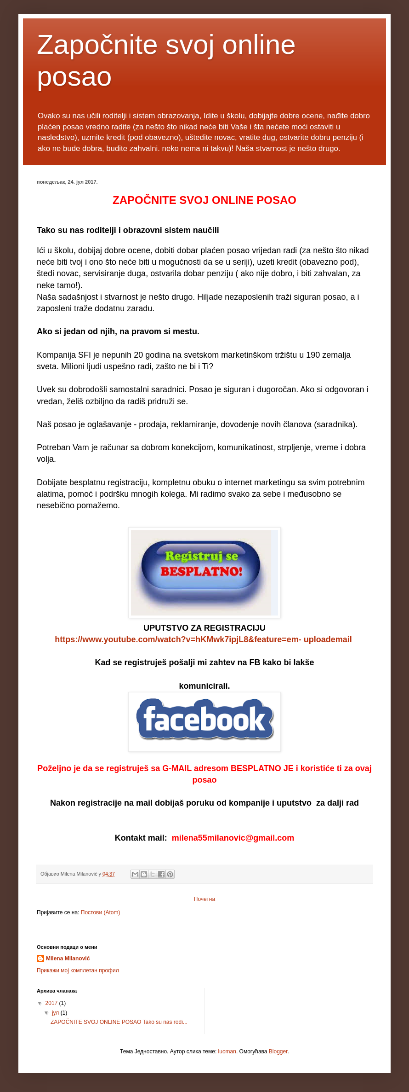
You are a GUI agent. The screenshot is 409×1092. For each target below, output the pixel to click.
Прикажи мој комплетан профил (78, 970)
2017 (52, 1003)
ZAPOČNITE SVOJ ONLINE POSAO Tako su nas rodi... (119, 1022)
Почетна (204, 899)
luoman (227, 1051)
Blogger (278, 1051)
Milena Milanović (68, 958)
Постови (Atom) (100, 912)
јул (56, 1013)
